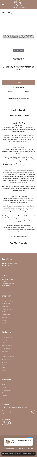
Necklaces (5, 320)
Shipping (10, 91)
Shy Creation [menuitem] (6, 359)
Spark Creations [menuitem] (6, 365)
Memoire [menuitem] (4, 354)
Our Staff (4, 387)
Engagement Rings (7, 301)
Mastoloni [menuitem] (5, 351)
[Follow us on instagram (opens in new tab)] (4, 423)
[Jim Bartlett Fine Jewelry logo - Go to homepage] (18, 4)
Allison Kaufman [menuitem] (7, 337)
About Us (4, 384)
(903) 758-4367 (18, 60)
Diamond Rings (7, 13)
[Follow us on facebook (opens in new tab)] (9, 423)
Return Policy (6, 390)
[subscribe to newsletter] (32, 412)
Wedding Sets (6, 312)
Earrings (4, 317)
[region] (18, 36)
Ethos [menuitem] (3, 343)
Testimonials (5, 396)
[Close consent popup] (34, 453)
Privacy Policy (27, 454)
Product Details (18, 110)
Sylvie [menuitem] (3, 368)
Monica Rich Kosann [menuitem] (8, 356)
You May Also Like (18, 242)
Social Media (5, 393)
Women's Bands (7, 303)
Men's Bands (6, 306)
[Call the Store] (6, 285)
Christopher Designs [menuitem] (8, 340)
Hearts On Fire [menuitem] (6, 348)
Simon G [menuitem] (4, 362)
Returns (27, 91)
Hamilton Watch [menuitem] (7, 345)
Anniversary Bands (7, 309)
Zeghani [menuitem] (4, 370)
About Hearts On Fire (18, 115)
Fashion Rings (6, 315)
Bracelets (4, 323)
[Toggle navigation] (2, 4)
